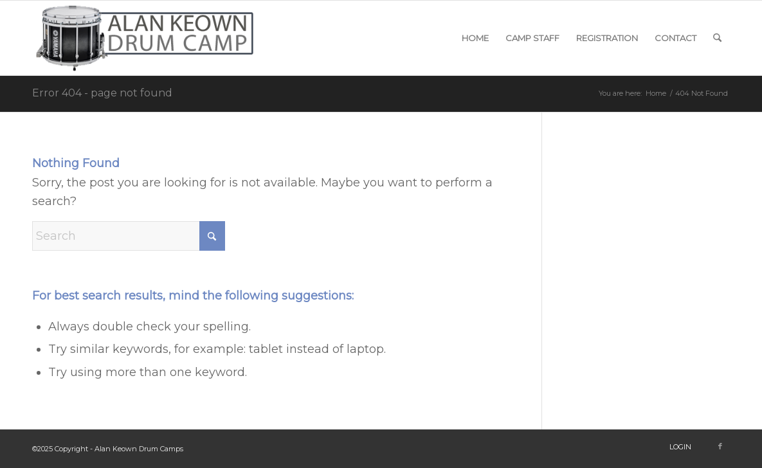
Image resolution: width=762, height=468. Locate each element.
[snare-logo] (146, 38)
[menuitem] (475, 38)
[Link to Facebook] (720, 446)
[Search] (717, 38)
